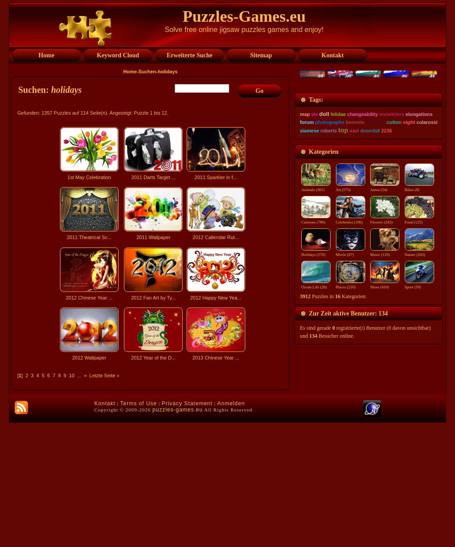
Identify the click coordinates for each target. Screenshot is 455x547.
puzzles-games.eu (177, 534)
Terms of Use (138, 528)
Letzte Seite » (104, 375)
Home (130, 71)
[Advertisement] (151, 441)
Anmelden (231, 528)
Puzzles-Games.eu (244, 16)
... (79, 375)
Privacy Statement (187, 528)
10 (71, 375)
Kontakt (105, 528)
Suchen (147, 71)
